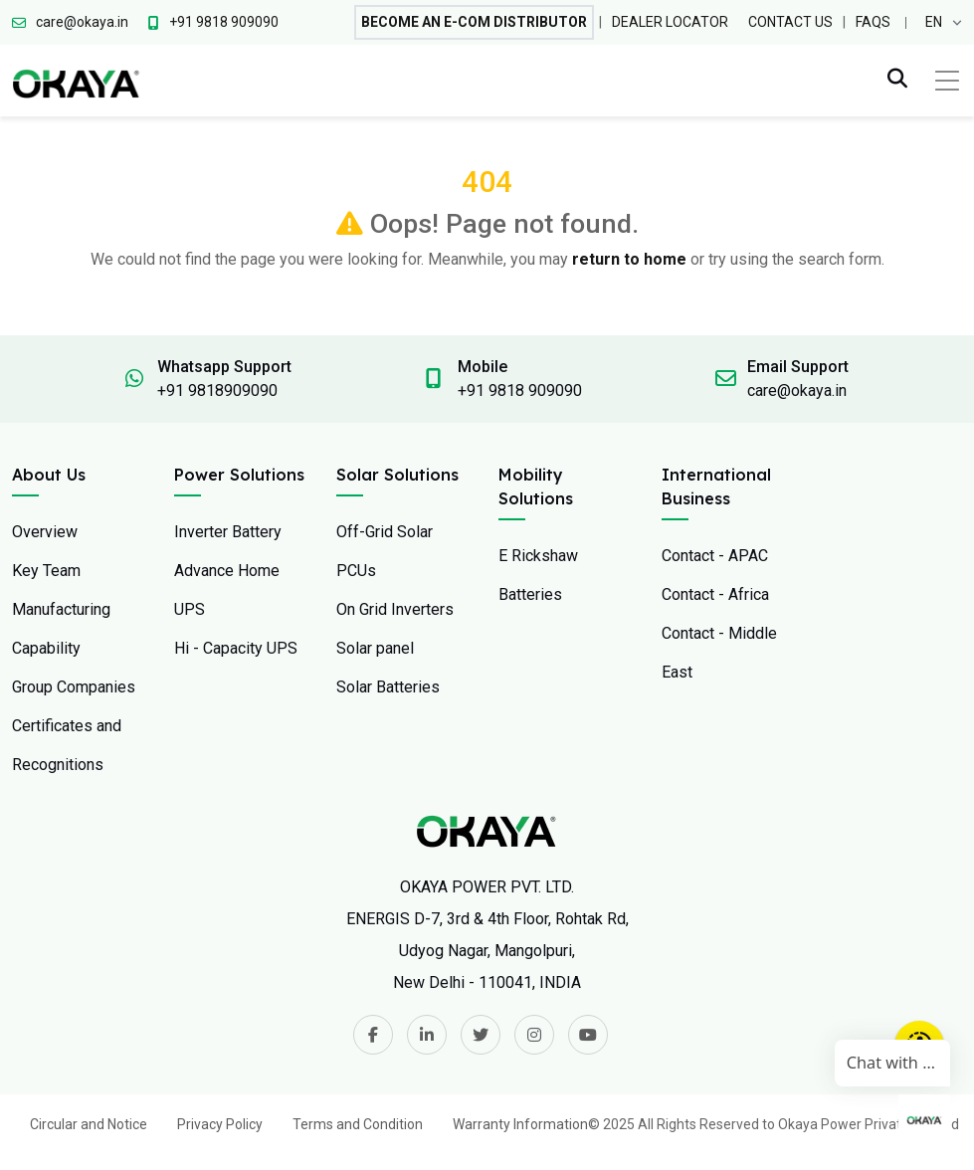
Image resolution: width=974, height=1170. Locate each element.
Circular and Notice (88, 1124)
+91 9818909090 (217, 390)
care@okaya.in (797, 390)
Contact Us (790, 22)
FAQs (873, 22)
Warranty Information (520, 1124)
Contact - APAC (715, 555)
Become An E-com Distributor (474, 22)
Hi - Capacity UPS (235, 648)
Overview (45, 531)
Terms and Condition (357, 1124)
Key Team (46, 570)
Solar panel (375, 648)
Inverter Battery (228, 531)
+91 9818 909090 (520, 390)
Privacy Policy (220, 1124)
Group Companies (73, 687)
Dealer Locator (670, 22)
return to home (629, 259)
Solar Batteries (388, 687)
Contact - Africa (715, 594)
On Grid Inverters (395, 609)
